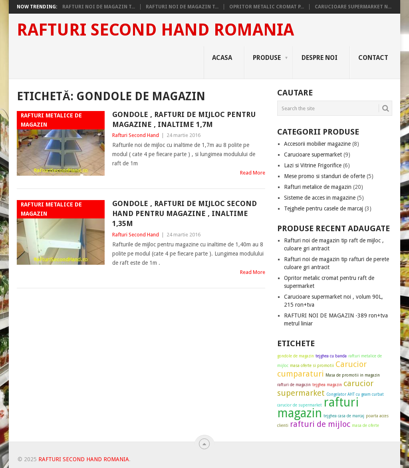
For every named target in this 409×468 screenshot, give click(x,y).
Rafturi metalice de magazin (317, 187)
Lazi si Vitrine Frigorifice (312, 165)
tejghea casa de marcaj (344, 416)
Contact (373, 57)
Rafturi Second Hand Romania (155, 30)
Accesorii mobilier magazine (317, 144)
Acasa (222, 57)
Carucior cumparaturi (322, 369)
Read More (252, 173)
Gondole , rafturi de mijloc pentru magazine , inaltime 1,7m (184, 119)
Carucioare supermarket (313, 154)
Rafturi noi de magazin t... (98, 7)
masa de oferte (365, 425)
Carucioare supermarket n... (353, 7)
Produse (267, 57)
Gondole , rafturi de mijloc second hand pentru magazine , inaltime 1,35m (184, 213)
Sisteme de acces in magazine (319, 197)
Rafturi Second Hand (135, 135)
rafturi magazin (318, 407)
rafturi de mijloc (320, 424)
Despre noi (320, 57)
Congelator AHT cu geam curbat (355, 394)
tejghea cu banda (331, 356)
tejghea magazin (327, 385)
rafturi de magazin (294, 385)
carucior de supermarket (299, 405)
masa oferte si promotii (312, 365)
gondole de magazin (295, 356)
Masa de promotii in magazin (353, 375)
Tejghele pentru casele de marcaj (323, 208)
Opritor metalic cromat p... (266, 7)
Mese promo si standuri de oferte (324, 176)
